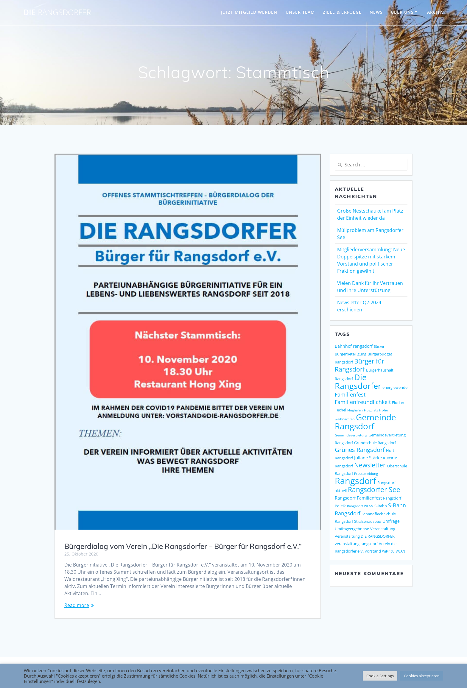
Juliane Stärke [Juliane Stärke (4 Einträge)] (368, 458)
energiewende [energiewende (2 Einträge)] (394, 387)
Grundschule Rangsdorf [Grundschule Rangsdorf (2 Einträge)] (375, 442)
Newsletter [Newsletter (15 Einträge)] (370, 465)
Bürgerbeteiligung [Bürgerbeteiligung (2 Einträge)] (350, 354)
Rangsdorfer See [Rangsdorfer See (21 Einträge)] (374, 489)
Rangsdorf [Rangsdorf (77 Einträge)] (355, 481)
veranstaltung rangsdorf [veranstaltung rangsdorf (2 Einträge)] (356, 543)
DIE (57, 12)
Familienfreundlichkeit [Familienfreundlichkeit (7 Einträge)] (363, 401)
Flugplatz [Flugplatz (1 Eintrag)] (371, 410)
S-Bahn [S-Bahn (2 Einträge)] (380, 505)
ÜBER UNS (402, 12)
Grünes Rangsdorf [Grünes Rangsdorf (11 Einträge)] (360, 450)
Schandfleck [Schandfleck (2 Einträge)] (372, 514)
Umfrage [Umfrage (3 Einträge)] (391, 521)
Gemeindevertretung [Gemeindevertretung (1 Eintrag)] (351, 435)
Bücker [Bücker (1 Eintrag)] (379, 346)
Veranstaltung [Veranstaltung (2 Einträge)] (382, 528)
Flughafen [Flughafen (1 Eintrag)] (355, 410)
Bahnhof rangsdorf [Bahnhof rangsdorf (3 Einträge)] (354, 346)
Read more (76, 605)
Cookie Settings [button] (380, 675)
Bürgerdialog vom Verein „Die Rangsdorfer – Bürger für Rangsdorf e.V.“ (183, 546)
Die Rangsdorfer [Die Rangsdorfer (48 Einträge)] (358, 381)
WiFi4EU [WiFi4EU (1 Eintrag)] (388, 551)
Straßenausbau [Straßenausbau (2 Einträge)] (367, 521)
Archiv (435, 12)
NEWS (376, 12)
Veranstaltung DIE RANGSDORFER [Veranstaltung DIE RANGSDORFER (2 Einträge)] (365, 536)
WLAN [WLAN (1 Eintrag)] (400, 551)
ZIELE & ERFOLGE (342, 12)
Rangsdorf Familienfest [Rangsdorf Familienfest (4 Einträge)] (358, 498)
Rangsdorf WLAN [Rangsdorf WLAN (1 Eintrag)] (360, 506)
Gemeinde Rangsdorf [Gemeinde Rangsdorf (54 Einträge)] (365, 422)
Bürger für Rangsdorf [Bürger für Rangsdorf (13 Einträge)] (360, 365)
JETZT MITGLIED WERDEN (249, 12)
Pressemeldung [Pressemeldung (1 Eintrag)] (366, 474)
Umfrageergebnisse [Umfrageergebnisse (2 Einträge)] (352, 528)
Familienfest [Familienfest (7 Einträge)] (350, 394)
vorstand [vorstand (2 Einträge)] (373, 551)
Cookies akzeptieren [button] (422, 675)
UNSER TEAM (300, 12)
